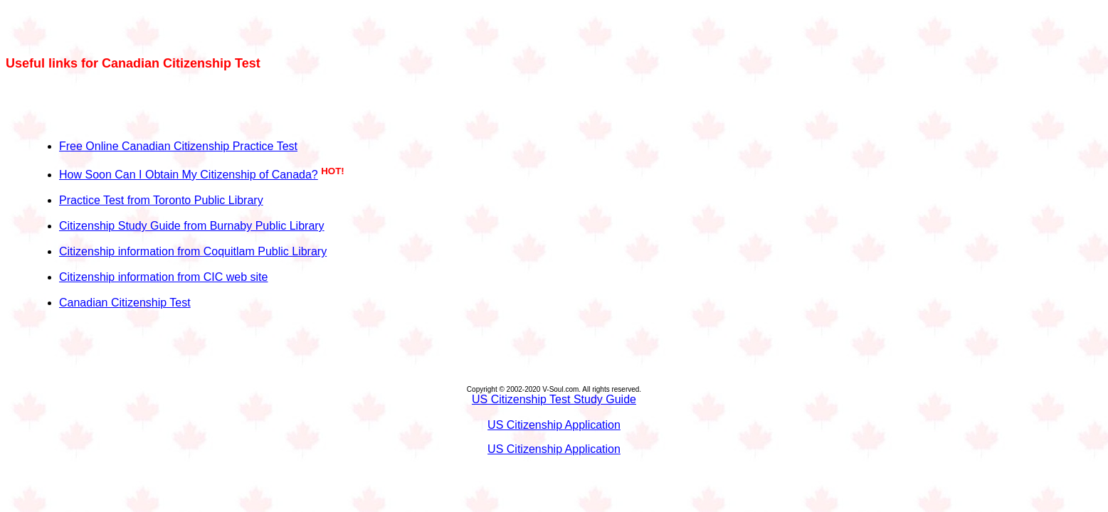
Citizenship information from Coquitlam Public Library (193, 251)
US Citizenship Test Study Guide (554, 399)
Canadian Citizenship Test (125, 303)
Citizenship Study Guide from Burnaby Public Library (192, 226)
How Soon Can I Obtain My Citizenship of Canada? (188, 175)
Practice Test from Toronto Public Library (161, 200)
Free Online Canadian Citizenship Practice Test (178, 146)
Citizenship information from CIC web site (163, 277)
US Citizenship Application (554, 425)
